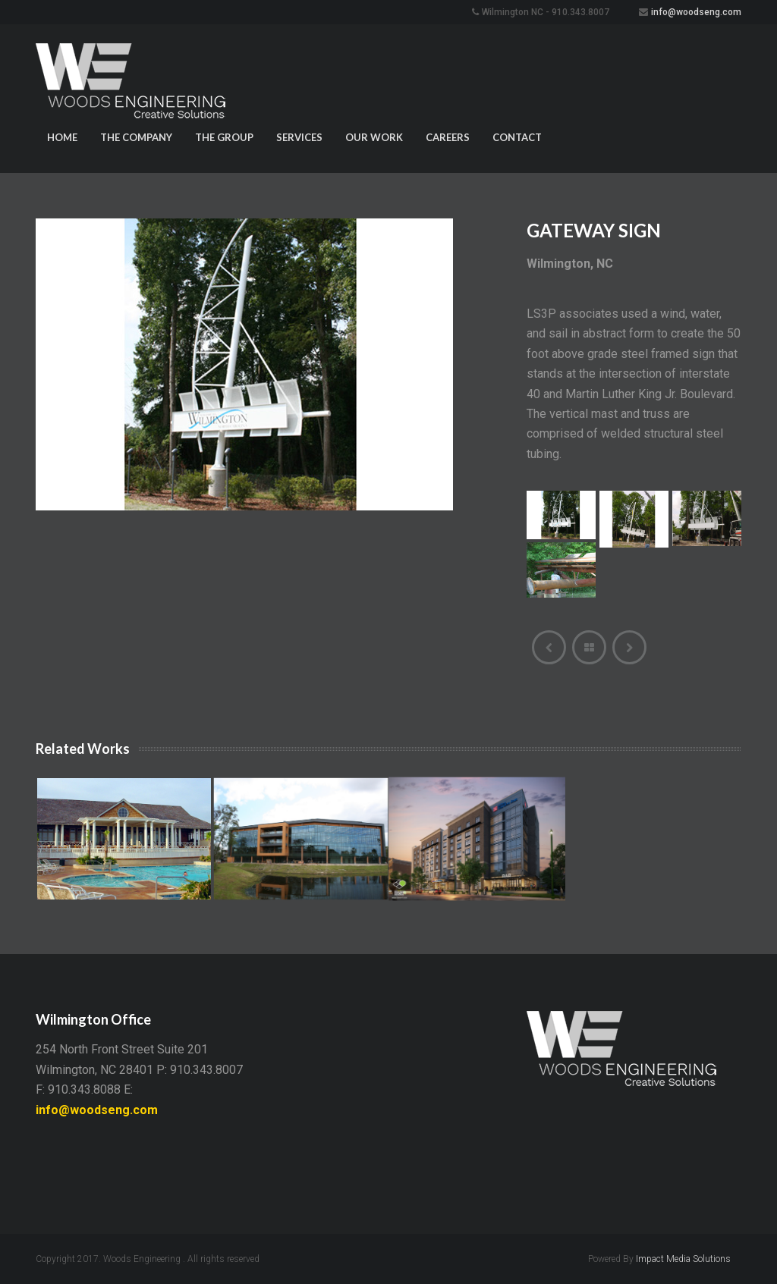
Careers (448, 137)
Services (299, 137)
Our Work (374, 137)
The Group (224, 137)
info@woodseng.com (696, 12)
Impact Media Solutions (683, 1259)
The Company (136, 137)
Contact (517, 137)
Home (62, 137)
